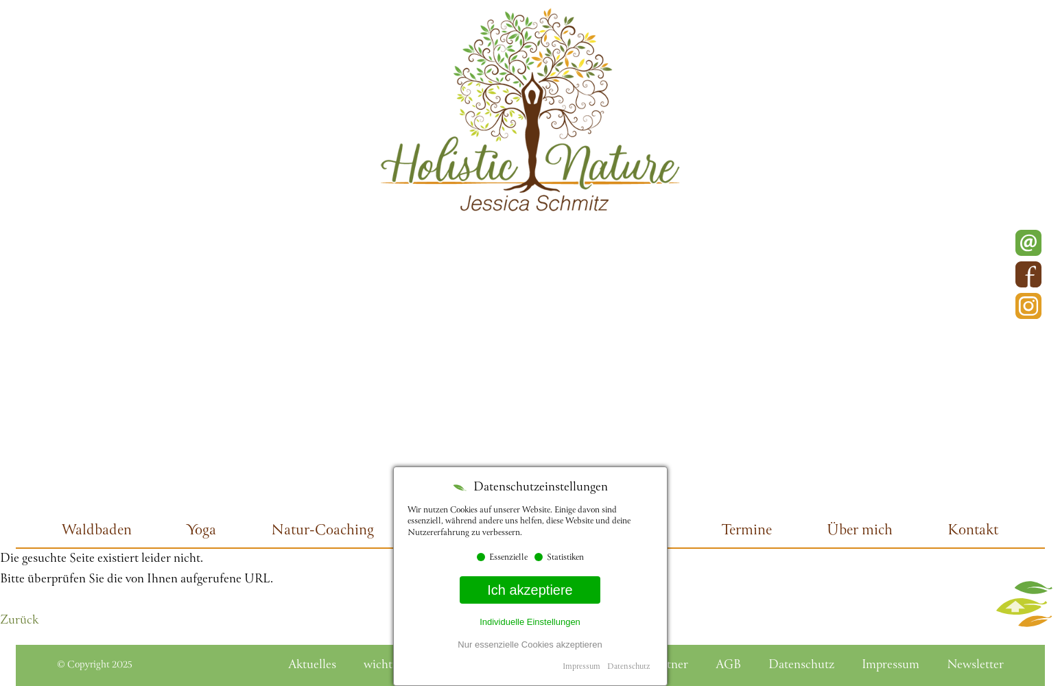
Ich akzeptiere (530, 590)
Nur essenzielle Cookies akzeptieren (530, 644)
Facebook (1028, 274)
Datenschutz (628, 667)
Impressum (581, 667)
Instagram (1028, 306)
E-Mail (1028, 243)
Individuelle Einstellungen (530, 621)
